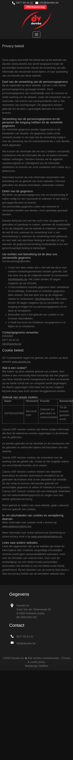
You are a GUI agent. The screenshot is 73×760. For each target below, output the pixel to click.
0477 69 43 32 (24, 2)
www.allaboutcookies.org (16, 526)
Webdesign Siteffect (36, 665)
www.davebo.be (21, 361)
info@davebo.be (49, 2)
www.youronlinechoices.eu (46, 536)
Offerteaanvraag (35, 7)
